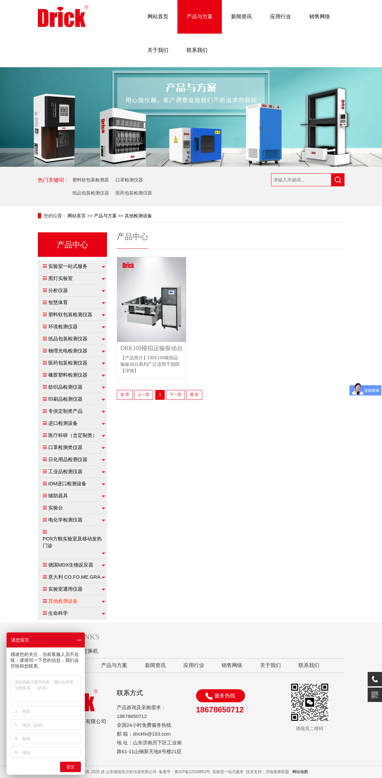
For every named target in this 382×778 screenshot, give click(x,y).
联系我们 (197, 50)
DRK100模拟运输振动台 (151, 348)
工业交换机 (85, 651)
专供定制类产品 (65, 411)
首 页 (124, 394)
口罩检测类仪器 (65, 447)
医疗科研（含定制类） (72, 435)
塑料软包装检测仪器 (70, 314)
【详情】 (129, 370)
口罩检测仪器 (129, 179)
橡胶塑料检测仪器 (67, 375)
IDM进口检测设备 (67, 483)
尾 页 (194, 394)
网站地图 (300, 772)
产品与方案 (200, 16)
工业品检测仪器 (65, 471)
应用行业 (280, 16)
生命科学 (58, 613)
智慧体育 (58, 302)
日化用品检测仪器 (67, 459)
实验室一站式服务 (67, 266)
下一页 (175, 394)
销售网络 (319, 16)
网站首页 (157, 16)
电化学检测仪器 (65, 519)
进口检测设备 (63, 423)
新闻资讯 (241, 16)
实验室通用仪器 (65, 589)
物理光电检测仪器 (67, 350)
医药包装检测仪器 (133, 192)
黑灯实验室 (60, 278)
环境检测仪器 (63, 326)
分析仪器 (58, 290)
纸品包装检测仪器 (90, 192)
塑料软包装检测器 (90, 179)
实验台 (55, 507)
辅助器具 (58, 495)
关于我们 (157, 50)
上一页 (143, 394)
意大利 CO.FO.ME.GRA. (75, 577)
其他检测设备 (138, 215)
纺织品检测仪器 (65, 387)
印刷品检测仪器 (65, 399)
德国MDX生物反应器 (70, 565)
